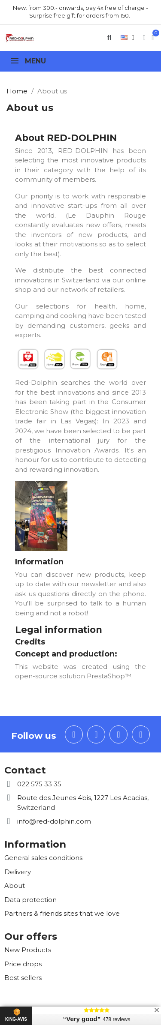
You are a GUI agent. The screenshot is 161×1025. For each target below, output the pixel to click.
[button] (109, 37)
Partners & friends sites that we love (62, 913)
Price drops (23, 964)
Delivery (17, 872)
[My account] (144, 37)
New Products (27, 950)
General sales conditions (43, 858)
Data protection (30, 900)
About (14, 885)
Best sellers (23, 978)
